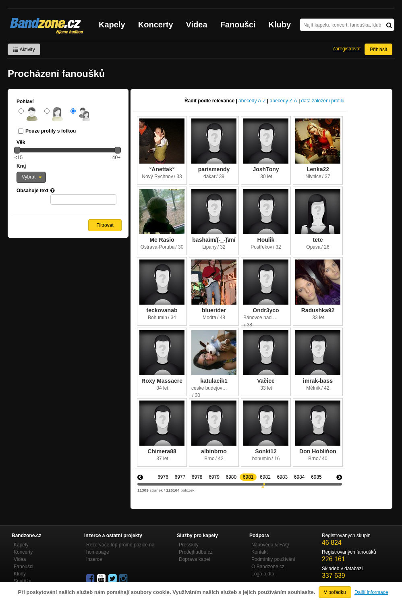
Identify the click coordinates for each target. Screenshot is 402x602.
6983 (282, 477)
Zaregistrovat (346, 49)
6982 (265, 477)
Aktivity (24, 49)
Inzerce (94, 559)
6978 (197, 477)
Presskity (189, 545)
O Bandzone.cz (267, 566)
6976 (162, 477)
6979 (214, 477)
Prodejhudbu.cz (195, 552)
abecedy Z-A (283, 101)
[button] (31, 177)
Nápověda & (270, 545)
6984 (299, 477)
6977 (179, 477)
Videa (196, 24)
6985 (316, 477)
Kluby (280, 24)
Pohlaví (25, 101)
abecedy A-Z (251, 101)
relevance (223, 101)
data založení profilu (322, 101)
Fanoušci (238, 24)
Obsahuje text (32, 190)
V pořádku (335, 592)
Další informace (371, 592)
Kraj (21, 166)
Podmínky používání (273, 559)
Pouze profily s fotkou (50, 131)
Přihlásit (378, 49)
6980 (231, 477)
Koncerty (155, 24)
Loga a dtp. (263, 574)
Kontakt (259, 552)
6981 (248, 477)
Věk (21, 142)
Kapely (112, 24)
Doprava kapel (194, 559)
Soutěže (22, 581)
